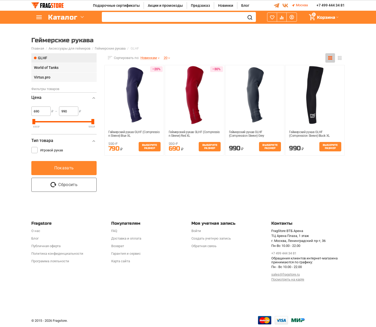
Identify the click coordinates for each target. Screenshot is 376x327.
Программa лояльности (50, 261)
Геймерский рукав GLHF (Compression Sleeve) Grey (246, 134)
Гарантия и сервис (126, 253)
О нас (35, 231)
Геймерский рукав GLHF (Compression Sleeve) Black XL (309, 134)
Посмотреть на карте (287, 279)
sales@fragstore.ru (285, 274)
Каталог (62, 17)
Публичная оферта (46, 246)
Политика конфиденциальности (57, 253)
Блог (245, 5)
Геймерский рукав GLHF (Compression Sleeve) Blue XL (134, 134)
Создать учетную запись (211, 238)
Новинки (225, 5)
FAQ (114, 231)
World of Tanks (46, 68)
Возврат (117, 246)
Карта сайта (120, 261)
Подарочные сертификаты (116, 5)
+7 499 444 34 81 (330, 5)
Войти (196, 231)
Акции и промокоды (165, 5)
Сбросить (64, 184)
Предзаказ (200, 5)
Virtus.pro (42, 77)
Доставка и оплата (126, 238)
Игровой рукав (51, 150)
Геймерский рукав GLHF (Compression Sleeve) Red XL (194, 134)
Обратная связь (203, 246)
